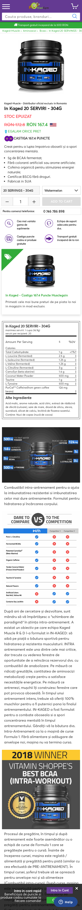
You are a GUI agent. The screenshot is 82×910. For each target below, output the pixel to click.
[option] (41, 278)
